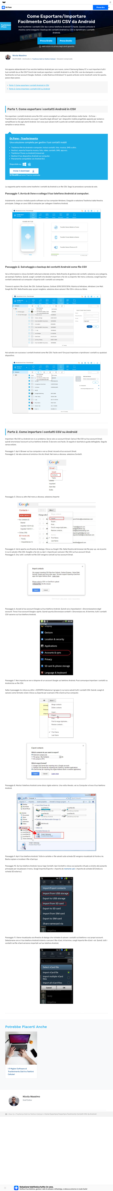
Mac (30, 164)
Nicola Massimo (20, 55)
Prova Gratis (46, 41)
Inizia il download (21, 171)
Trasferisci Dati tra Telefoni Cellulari (44, 59)
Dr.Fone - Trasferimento (24, 138)
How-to (12, 1114)
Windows (24, 164)
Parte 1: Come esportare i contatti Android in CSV (29, 85)
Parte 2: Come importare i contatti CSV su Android (29, 89)
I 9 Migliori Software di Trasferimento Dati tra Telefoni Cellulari (18, 1071)
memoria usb (69, 869)
